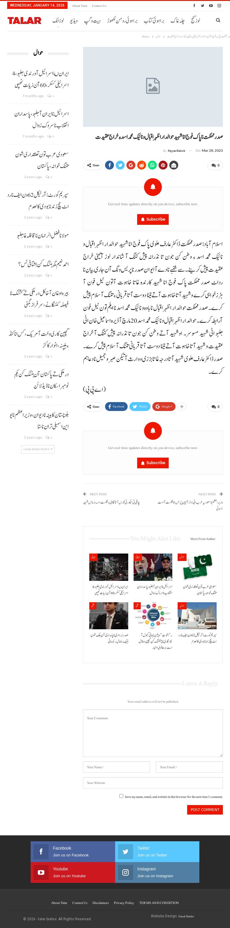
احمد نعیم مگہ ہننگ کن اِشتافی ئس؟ (43, 265)
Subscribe (155, 218)
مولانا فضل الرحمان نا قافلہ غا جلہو (43, 236)
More (149, 21)
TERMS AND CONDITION (159, 900)
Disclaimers (101, 900)
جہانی (93, 554)
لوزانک (58, 21)
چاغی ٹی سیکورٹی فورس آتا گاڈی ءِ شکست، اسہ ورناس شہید (111, 500)
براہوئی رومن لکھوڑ (122, 21)
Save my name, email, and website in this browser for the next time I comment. (174, 794)
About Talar (79, 6)
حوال (182, 554)
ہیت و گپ (92, 21)
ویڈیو (74, 21)
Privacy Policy (124, 900)
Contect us (99, 6)
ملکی (92, 603)
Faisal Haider (186, 913)
